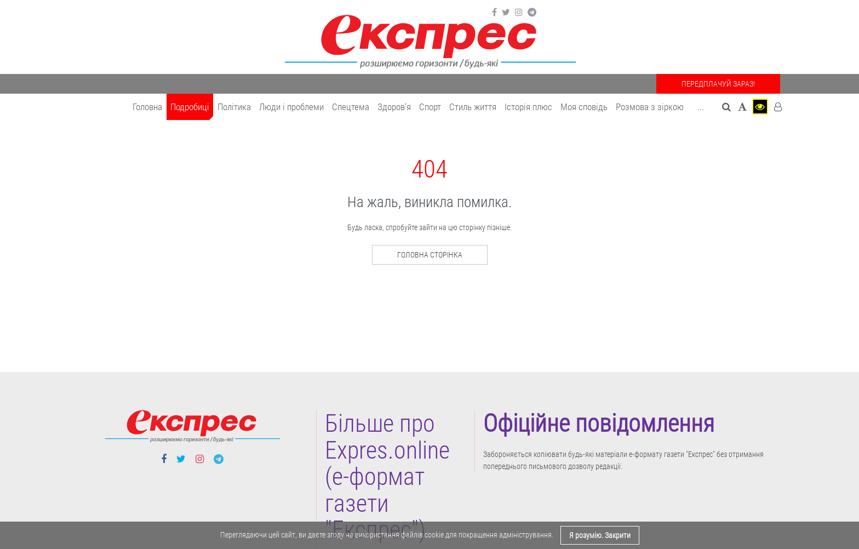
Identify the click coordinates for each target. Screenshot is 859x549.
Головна (147, 106)
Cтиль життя (472, 106)
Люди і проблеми (291, 106)
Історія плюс (528, 106)
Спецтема (350, 106)
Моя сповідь (584, 106)
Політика (234, 106)
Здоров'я (394, 106)
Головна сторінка (429, 254)
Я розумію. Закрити (600, 535)
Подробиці (189, 106)
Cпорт (430, 106)
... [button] (700, 106)
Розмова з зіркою (650, 106)
